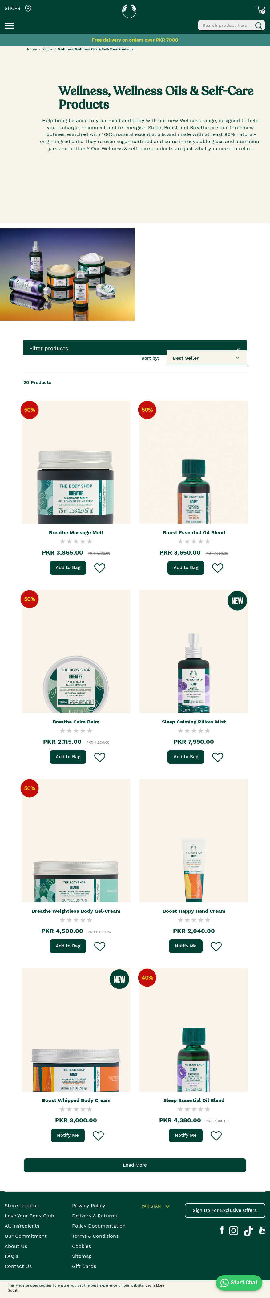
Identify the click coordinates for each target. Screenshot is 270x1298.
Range (47, 49)
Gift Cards (84, 1266)
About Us (16, 1246)
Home (32, 49)
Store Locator (21, 1205)
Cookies (81, 1246)
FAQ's (11, 1256)
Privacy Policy (88, 1205)
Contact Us (18, 1266)
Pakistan (156, 1207)
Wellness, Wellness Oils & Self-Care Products (96, 49)
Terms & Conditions (95, 1236)
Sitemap (82, 1256)
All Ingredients (22, 1226)
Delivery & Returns (94, 1216)
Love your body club (29, 1216)
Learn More (155, 1286)
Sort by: (150, 358)
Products (37, 382)
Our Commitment (26, 1236)
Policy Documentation (99, 1226)
